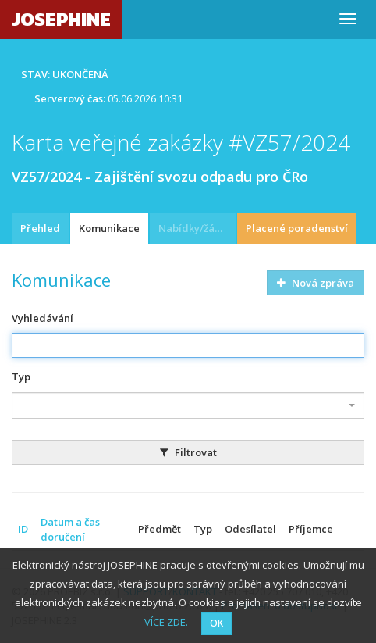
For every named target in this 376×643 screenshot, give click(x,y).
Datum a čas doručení (70, 529)
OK (216, 623)
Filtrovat (188, 452)
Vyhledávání (42, 318)
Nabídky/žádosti (197, 228)
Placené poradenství (297, 228)
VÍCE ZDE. (166, 622)
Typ (21, 377)
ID (23, 529)
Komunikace (109, 228)
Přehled (40, 228)
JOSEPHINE (61, 19)
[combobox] (188, 405)
